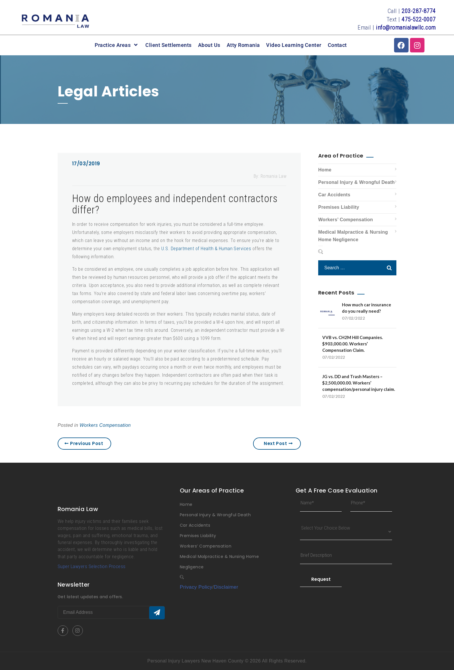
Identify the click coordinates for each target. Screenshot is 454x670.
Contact (337, 45)
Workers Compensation (105, 425)
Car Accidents (334, 194)
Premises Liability (338, 207)
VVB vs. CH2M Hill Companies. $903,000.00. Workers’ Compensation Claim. (352, 344)
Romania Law (273, 176)
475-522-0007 (419, 19)
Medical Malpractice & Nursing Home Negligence (353, 236)
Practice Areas (117, 45)
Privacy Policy (196, 587)
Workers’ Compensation (345, 219)
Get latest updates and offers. (90, 597)
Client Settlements (168, 45)
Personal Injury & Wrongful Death (356, 182)
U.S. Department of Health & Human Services (206, 248)
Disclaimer (226, 587)
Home (325, 169)
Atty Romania (243, 45)
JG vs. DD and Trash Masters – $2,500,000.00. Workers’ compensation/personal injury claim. (358, 383)
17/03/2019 (86, 163)
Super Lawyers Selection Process (92, 566)
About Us (209, 45)
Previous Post (84, 443)
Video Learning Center (293, 45)
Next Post (278, 443)
